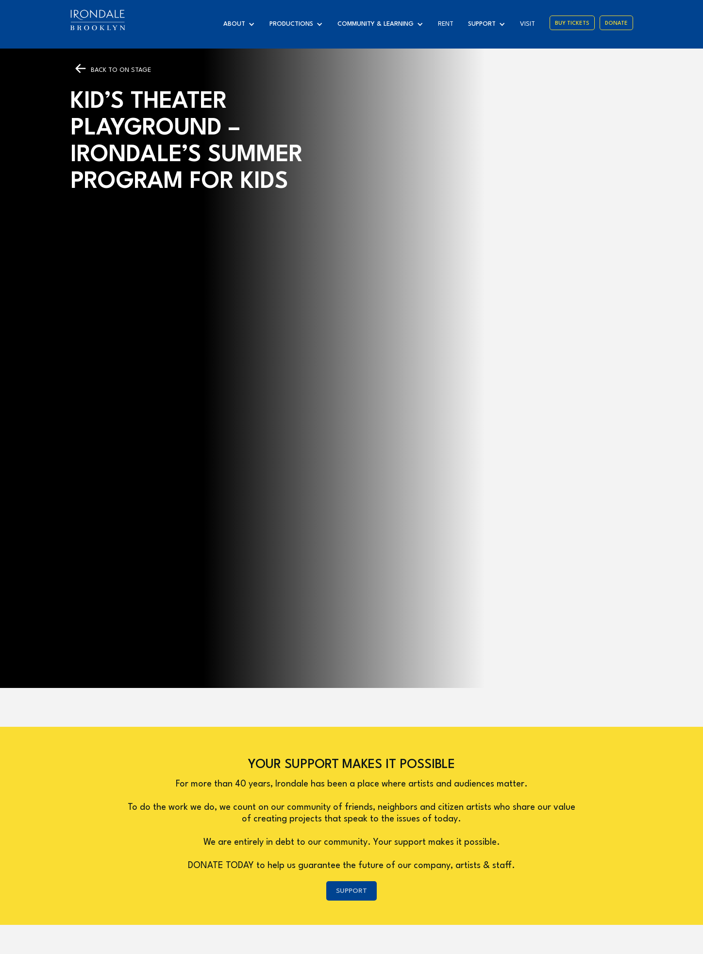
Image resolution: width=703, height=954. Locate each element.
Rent (445, 24)
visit (527, 24)
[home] (97, 20)
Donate (616, 23)
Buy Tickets (572, 23)
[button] (241, 24)
